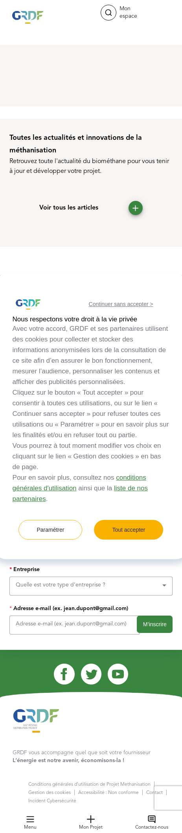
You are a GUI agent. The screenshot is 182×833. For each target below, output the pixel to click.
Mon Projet (91, 822)
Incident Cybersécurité (52, 801)
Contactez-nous (151, 822)
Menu (30, 822)
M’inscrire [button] (155, 624)
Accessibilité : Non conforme (108, 792)
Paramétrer (50, 530)
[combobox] (91, 585)
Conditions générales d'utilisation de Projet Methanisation (89, 784)
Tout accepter (128, 530)
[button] (108, 12)
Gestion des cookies (49, 792)
